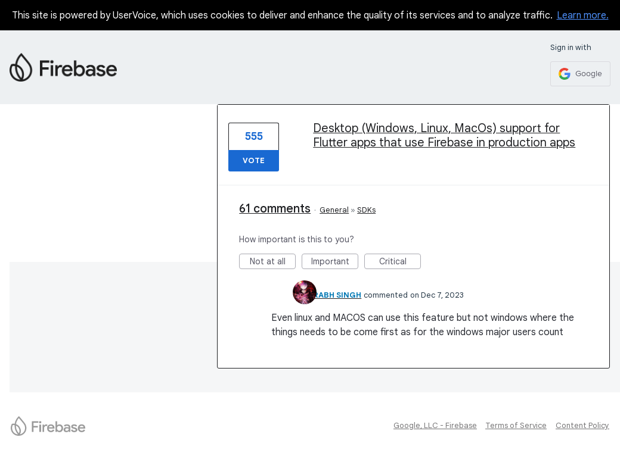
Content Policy (582, 425)
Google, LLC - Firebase (435, 425)
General (334, 210)
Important (335, 262)
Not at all (273, 262)
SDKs (366, 210)
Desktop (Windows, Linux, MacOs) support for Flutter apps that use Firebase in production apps (444, 135)
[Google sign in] (580, 73)
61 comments (275, 208)
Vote (254, 160)
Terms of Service (516, 425)
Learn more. (583, 15)
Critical (400, 262)
